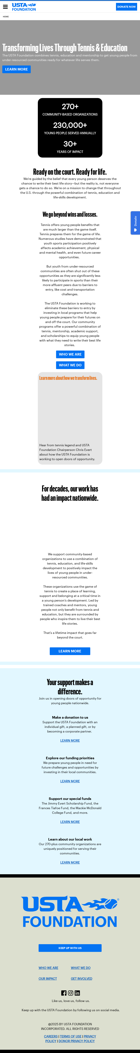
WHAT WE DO (80, 968)
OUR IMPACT (48, 978)
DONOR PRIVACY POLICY (77, 1041)
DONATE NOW (126, 7)
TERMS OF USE (70, 1036)
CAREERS (51, 1036)
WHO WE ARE (48, 968)
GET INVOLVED (81, 978)
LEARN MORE (70, 781)
